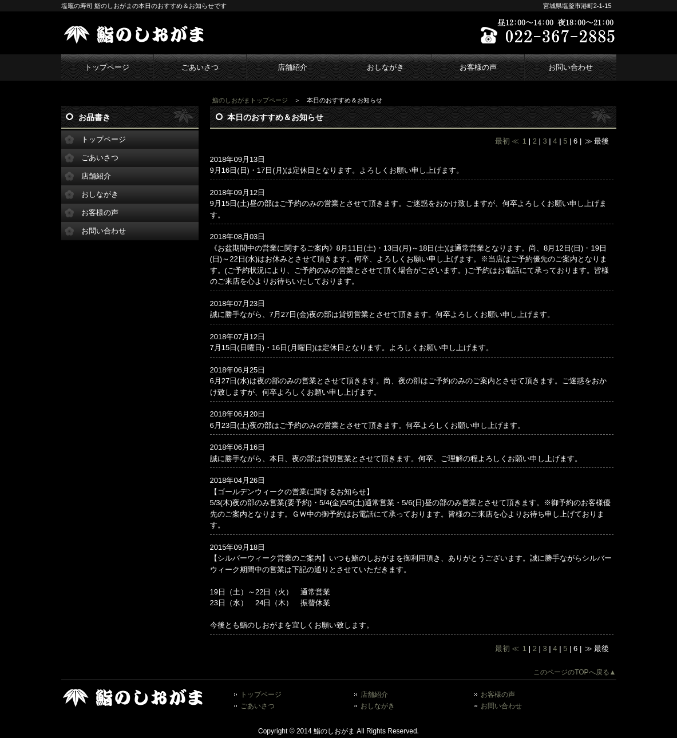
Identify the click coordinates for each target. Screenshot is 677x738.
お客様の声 (478, 67)
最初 (502, 141)
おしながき (385, 67)
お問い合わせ (570, 67)
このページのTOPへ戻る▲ (574, 672)
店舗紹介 (292, 67)
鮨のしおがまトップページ (250, 100)
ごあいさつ (200, 67)
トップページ (107, 67)
